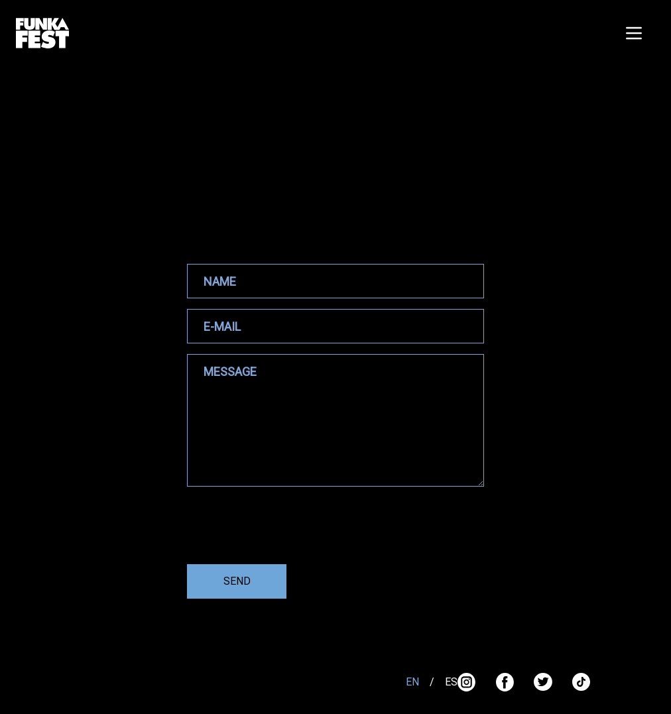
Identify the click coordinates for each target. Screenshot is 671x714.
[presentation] (288, 528)
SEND (237, 581)
